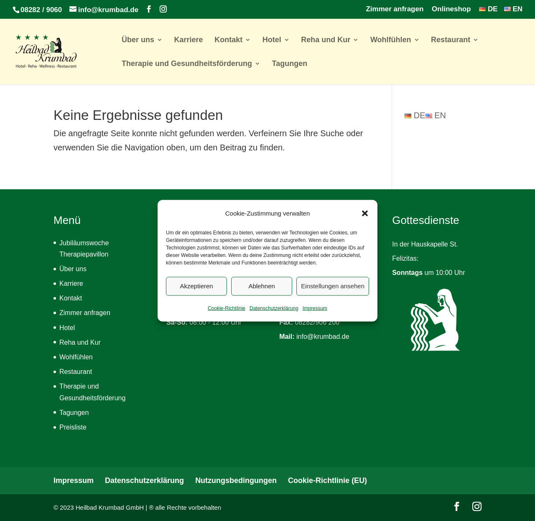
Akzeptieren (196, 293)
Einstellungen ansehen (332, 293)
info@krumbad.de (322, 336)
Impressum (315, 316)
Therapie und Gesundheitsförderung (187, 64)
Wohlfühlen (390, 40)
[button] (365, 221)
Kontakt (228, 40)
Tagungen (290, 64)
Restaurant (450, 40)
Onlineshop (451, 9)
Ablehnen (261, 293)
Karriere (188, 40)
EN (513, 9)
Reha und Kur (325, 40)
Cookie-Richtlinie (226, 316)
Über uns (138, 40)
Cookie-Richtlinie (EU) (327, 480)
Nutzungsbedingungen (236, 480)
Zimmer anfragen (394, 9)
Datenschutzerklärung (274, 316)
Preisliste (73, 427)
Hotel (271, 40)
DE (488, 9)
